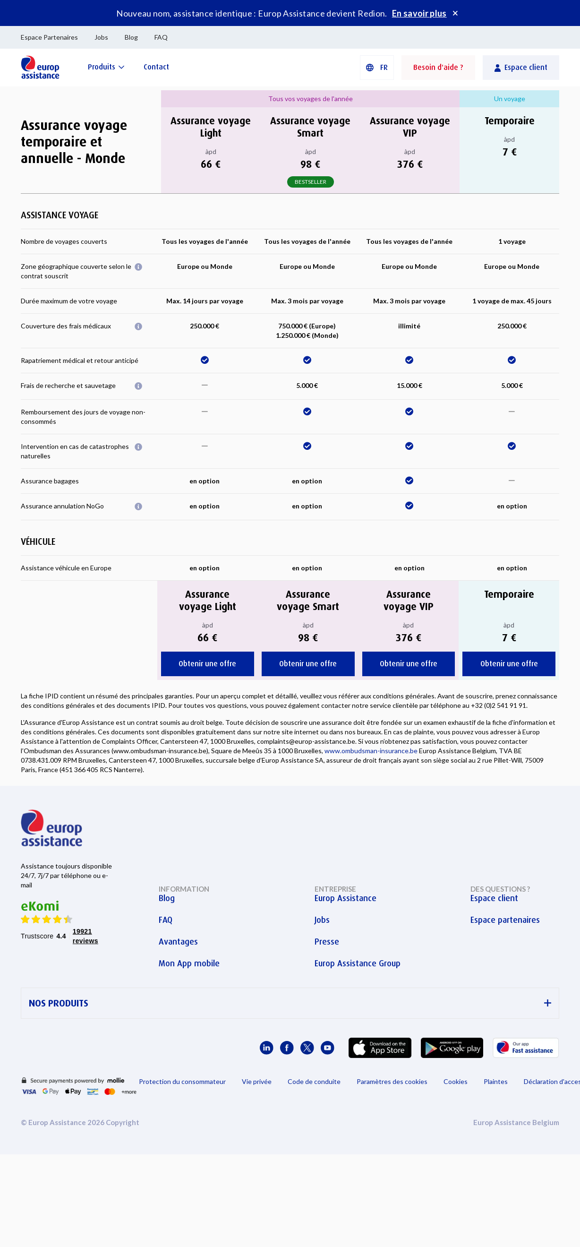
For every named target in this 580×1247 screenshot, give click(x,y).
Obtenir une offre (207, 663)
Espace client (494, 898)
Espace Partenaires (49, 37)
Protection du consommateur (182, 1081)
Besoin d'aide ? (438, 67)
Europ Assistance (345, 898)
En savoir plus (419, 13)
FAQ (161, 37)
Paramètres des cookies (392, 1081)
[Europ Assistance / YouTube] (327, 1048)
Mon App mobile (189, 963)
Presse (327, 942)
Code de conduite (314, 1081)
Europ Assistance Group (358, 963)
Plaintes (496, 1081)
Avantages (178, 942)
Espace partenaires (505, 920)
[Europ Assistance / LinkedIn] (266, 1048)
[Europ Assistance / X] (307, 1048)
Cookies (456, 1081)
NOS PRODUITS (290, 1003)
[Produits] (106, 66)
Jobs (101, 37)
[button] (377, 67)
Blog (131, 37)
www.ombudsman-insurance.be (371, 751)
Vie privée (257, 1081)
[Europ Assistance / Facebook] (287, 1048)
